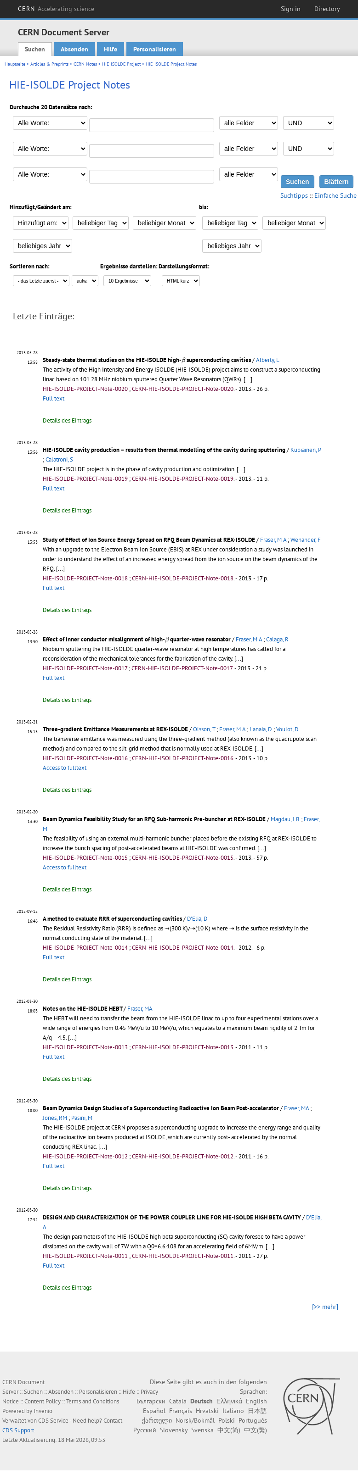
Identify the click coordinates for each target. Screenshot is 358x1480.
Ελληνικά (229, 1401)
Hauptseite (15, 64)
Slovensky (174, 1430)
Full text (53, 398)
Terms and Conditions (92, 1401)
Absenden (74, 49)
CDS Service (53, 1420)
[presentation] (183, 360)
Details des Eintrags (67, 420)
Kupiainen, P (305, 450)
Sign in (291, 9)
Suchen (35, 49)
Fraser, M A (273, 540)
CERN (56, 9)
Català (178, 1401)
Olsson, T (204, 729)
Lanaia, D (261, 729)
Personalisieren (154, 49)
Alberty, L (267, 360)
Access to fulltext (64, 768)
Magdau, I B (285, 819)
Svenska (202, 1430)
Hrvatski (207, 1411)
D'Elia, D (197, 919)
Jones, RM (55, 1118)
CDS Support (18, 1430)
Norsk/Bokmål (195, 1420)
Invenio (43, 1411)
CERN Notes (85, 64)
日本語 (257, 1411)
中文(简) (228, 1430)
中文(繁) (255, 1430)
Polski (226, 1420)
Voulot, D (287, 729)
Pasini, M (81, 1118)
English (256, 1401)
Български (150, 1401)
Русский (144, 1430)
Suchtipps (294, 195)
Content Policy (42, 1401)
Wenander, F (305, 540)
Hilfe (110, 49)
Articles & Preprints (49, 64)
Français (180, 1411)
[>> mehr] (325, 1306)
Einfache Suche (335, 195)
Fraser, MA (140, 1009)
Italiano (233, 1411)
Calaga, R (277, 639)
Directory (327, 9)
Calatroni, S (59, 459)
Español (154, 1411)
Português (253, 1420)
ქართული (157, 1420)
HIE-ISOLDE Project (121, 64)
